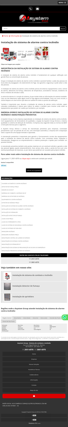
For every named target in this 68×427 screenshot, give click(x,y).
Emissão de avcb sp (8, 190)
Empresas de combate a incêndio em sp (14, 193)
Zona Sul (35, 318)
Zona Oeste (26, 318)
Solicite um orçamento (34, 170)
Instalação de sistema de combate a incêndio (16, 209)
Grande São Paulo (55, 318)
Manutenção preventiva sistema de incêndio (16, 251)
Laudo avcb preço (7, 219)
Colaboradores (34, 375)
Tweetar (3, 165)
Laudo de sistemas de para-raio (12, 228)
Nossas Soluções (34, 364)
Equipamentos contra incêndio (12, 199)
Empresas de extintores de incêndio (13, 196)
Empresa (34, 359)
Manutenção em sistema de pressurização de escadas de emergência (23, 247)
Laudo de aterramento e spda (11, 222)
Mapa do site (34, 390)
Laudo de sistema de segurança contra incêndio (17, 225)
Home (34, 354)
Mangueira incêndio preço (10, 235)
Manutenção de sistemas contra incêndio (15, 241)
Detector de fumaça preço (10, 187)
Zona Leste (44, 318)
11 (27, 350)
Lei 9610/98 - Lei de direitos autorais (50, 338)
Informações (6, 178)
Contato (34, 385)
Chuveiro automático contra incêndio (14, 183)
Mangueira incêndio (8, 231)
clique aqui (26, 158)
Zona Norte (17, 318)
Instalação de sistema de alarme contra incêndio (18, 206)
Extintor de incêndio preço (10, 203)
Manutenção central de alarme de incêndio (16, 238)
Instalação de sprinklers (10, 212)
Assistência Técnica (34, 369)
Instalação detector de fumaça (12, 215)
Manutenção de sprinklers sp (11, 244)
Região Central (7, 318)
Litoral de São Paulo (9, 321)
